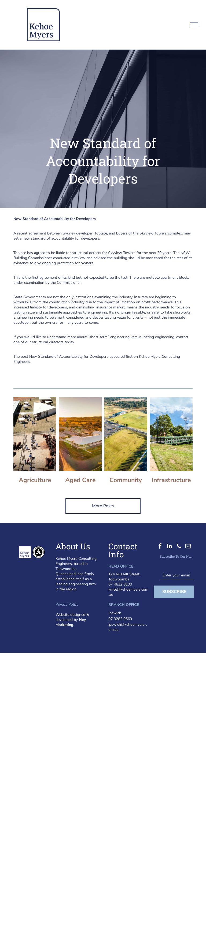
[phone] (179, 546)
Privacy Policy (67, 604)
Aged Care (80, 480)
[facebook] (160, 546)
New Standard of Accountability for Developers (68, 356)
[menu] (194, 25)
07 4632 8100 (120, 584)
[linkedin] (169, 546)
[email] (188, 546)
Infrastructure (171, 480)
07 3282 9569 (120, 618)
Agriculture (35, 480)
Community (125, 480)
